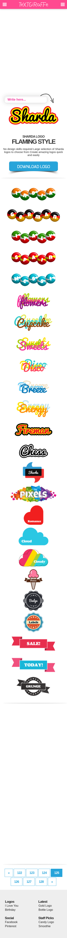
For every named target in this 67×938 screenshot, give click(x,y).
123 (31, 873)
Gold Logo (45, 905)
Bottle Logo (46, 909)
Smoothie (45, 926)
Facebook (11, 922)
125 (56, 873)
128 (41, 882)
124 (44, 873)
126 (16, 882)
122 (19, 873)
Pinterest (10, 926)
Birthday (10, 909)
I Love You (11, 905)
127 (28, 882)
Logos (9, 901)
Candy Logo (46, 922)
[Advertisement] (33, 53)
